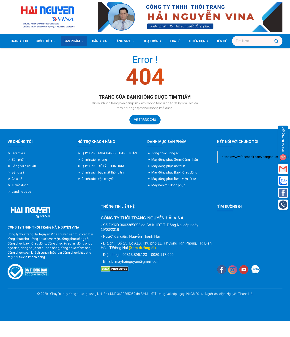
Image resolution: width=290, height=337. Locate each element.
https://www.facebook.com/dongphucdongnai (255, 157)
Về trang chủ (145, 119)
